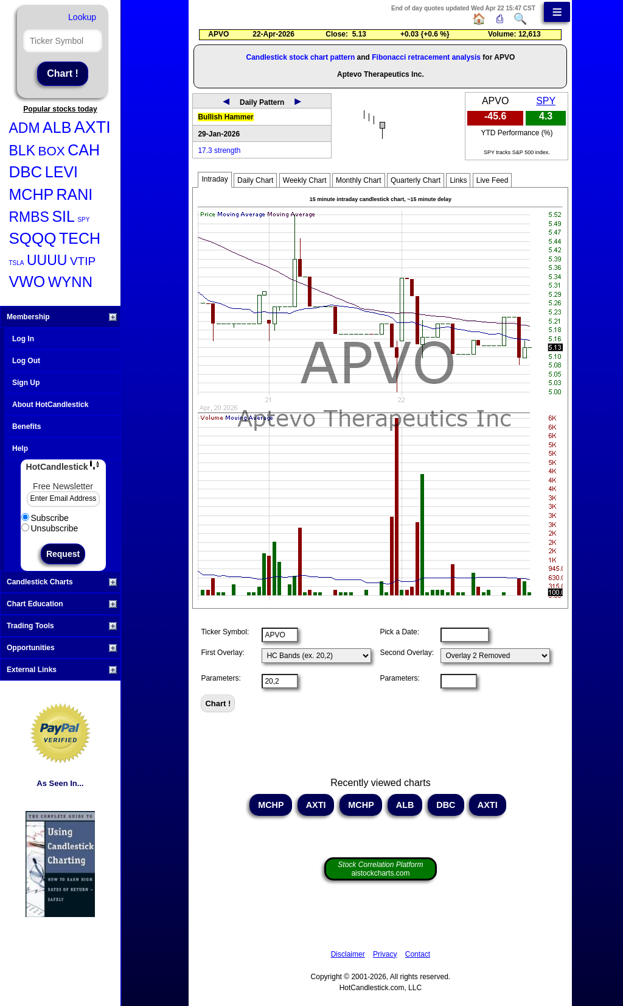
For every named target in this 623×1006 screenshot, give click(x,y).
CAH (84, 149)
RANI (75, 194)
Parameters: (220, 678)
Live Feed (492, 180)
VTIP (83, 261)
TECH (79, 238)
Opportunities (62, 647)
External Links (62, 669)
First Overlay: (222, 652)
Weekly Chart (305, 180)
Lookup (82, 17)
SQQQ (33, 238)
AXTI (92, 127)
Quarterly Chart (415, 180)
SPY (83, 219)
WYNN (70, 282)
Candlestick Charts (62, 582)
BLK (22, 150)
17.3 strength (219, 150)
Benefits (26, 426)
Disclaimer (348, 954)
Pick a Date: (399, 632)
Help (20, 448)
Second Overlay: (407, 652)
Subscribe (45, 518)
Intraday (214, 179)
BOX (51, 151)
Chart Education (62, 604)
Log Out (26, 360)
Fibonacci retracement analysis (426, 57)
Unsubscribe (49, 528)
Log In (23, 339)
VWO (27, 281)
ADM (24, 128)
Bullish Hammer (225, 117)
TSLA (16, 263)
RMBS (29, 217)
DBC (26, 172)
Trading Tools (62, 626)
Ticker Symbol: (225, 632)
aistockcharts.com (380, 868)
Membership (62, 317)
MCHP (31, 194)
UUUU (47, 260)
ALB (57, 127)
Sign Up (26, 382)
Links (458, 180)
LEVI (61, 171)
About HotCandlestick (50, 404)
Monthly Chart (358, 180)
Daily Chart (255, 180)
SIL (63, 216)
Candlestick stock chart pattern (300, 57)
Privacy (385, 954)
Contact (417, 954)
